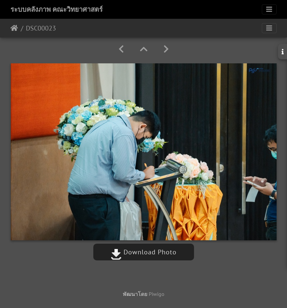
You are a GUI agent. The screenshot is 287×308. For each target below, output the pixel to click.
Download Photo (144, 252)
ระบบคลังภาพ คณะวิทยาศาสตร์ (56, 9)
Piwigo (156, 294)
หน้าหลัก (14, 28)
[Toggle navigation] (269, 9)
